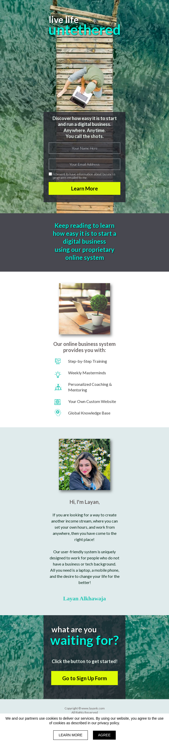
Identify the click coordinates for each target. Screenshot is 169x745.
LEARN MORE (70, 735)
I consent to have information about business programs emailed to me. (84, 176)
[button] (84, 678)
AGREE (104, 735)
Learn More (84, 188)
